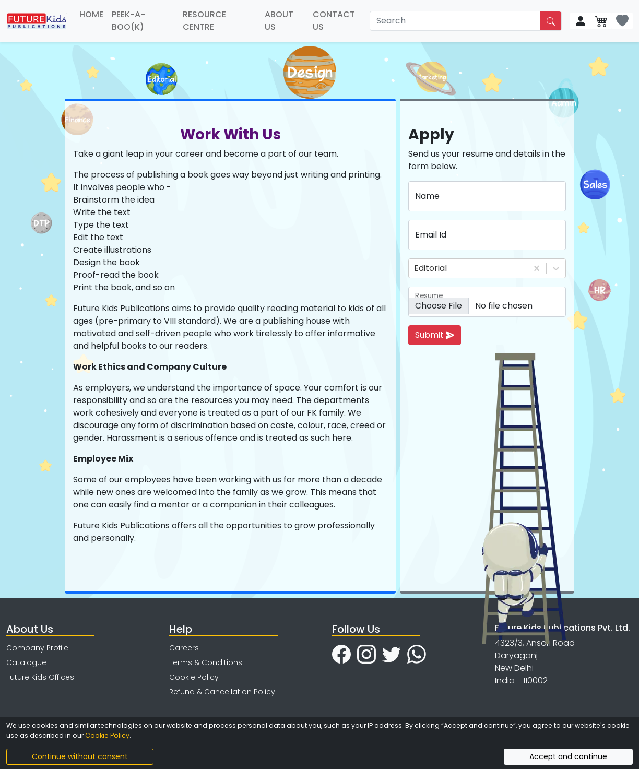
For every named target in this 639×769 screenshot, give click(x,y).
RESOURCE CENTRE (204, 20)
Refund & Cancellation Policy (222, 692)
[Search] (455, 20)
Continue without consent (80, 756)
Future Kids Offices (40, 677)
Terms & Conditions (205, 662)
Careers (184, 648)
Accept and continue (568, 756)
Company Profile (37, 648)
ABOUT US (279, 20)
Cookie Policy (194, 677)
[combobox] (415, 268)
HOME (91, 14)
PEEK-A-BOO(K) (128, 20)
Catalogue (26, 662)
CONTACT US (334, 20)
